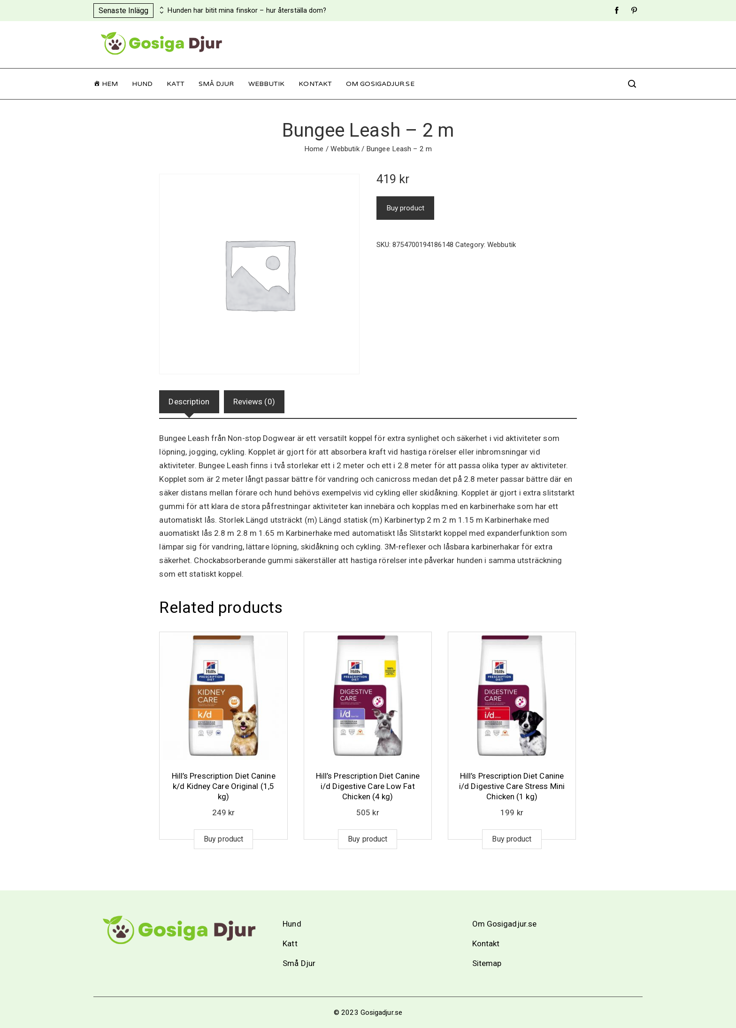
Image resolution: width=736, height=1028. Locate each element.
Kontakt (315, 84)
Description (189, 401)
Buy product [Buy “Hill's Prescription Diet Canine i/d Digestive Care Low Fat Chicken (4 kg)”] (367, 839)
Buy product (405, 208)
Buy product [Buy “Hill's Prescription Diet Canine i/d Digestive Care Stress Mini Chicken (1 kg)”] (511, 839)
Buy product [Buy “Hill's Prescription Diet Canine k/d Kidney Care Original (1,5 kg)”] (223, 839)
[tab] (189, 401)
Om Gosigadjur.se (380, 84)
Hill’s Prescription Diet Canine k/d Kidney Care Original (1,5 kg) (224, 786)
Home (313, 149)
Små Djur (216, 84)
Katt (175, 84)
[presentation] (160, 8)
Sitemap (487, 963)
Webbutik (266, 84)
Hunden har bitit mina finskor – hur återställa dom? (247, 11)
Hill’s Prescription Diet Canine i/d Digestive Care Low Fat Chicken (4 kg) (368, 786)
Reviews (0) (254, 401)
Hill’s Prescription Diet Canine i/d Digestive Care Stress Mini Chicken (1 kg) (512, 786)
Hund (142, 84)
